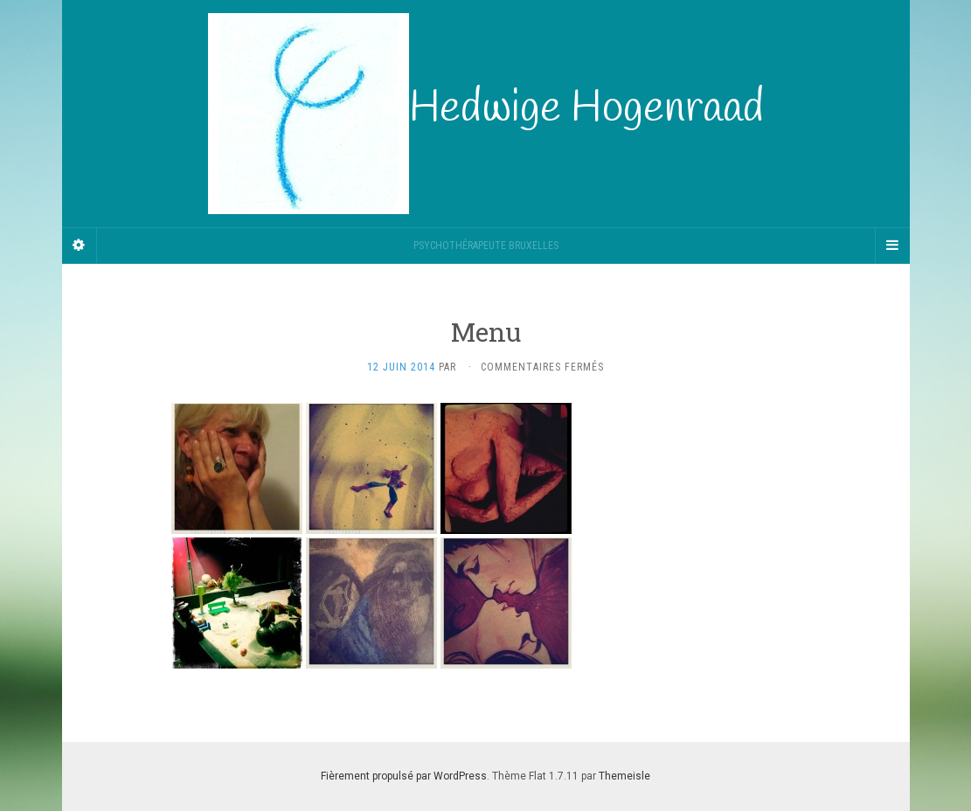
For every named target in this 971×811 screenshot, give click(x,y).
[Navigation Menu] (892, 245)
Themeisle (624, 776)
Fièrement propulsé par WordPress (404, 776)
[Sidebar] (79, 245)
